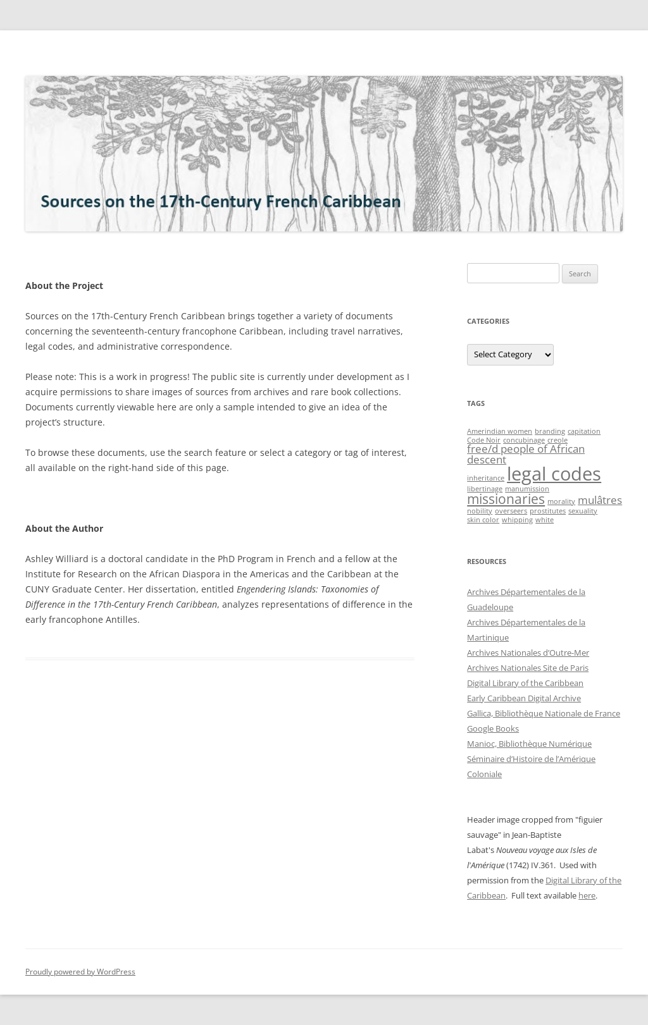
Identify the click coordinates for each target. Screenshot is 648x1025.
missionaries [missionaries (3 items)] (506, 499)
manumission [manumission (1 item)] (527, 488)
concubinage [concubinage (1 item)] (524, 440)
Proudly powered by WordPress (80, 971)
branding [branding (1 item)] (550, 431)
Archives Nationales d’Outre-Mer (528, 652)
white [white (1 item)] (544, 519)
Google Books (493, 728)
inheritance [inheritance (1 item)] (485, 478)
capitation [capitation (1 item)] (584, 431)
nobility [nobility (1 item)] (479, 510)
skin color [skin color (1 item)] (483, 519)
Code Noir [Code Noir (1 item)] (484, 440)
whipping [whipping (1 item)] (517, 519)
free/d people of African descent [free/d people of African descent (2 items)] (526, 454)
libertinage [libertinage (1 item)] (484, 488)
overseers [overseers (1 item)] (511, 510)
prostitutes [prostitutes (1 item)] (548, 510)
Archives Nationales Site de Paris (528, 667)
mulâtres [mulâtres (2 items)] (600, 500)
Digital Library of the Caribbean (525, 683)
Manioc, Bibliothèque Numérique (529, 743)
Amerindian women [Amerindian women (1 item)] (499, 431)
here (586, 895)
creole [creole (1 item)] (557, 440)
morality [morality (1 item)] (561, 501)
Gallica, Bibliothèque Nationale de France (543, 713)
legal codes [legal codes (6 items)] (554, 473)
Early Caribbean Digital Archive (524, 698)
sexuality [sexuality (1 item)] (582, 510)
